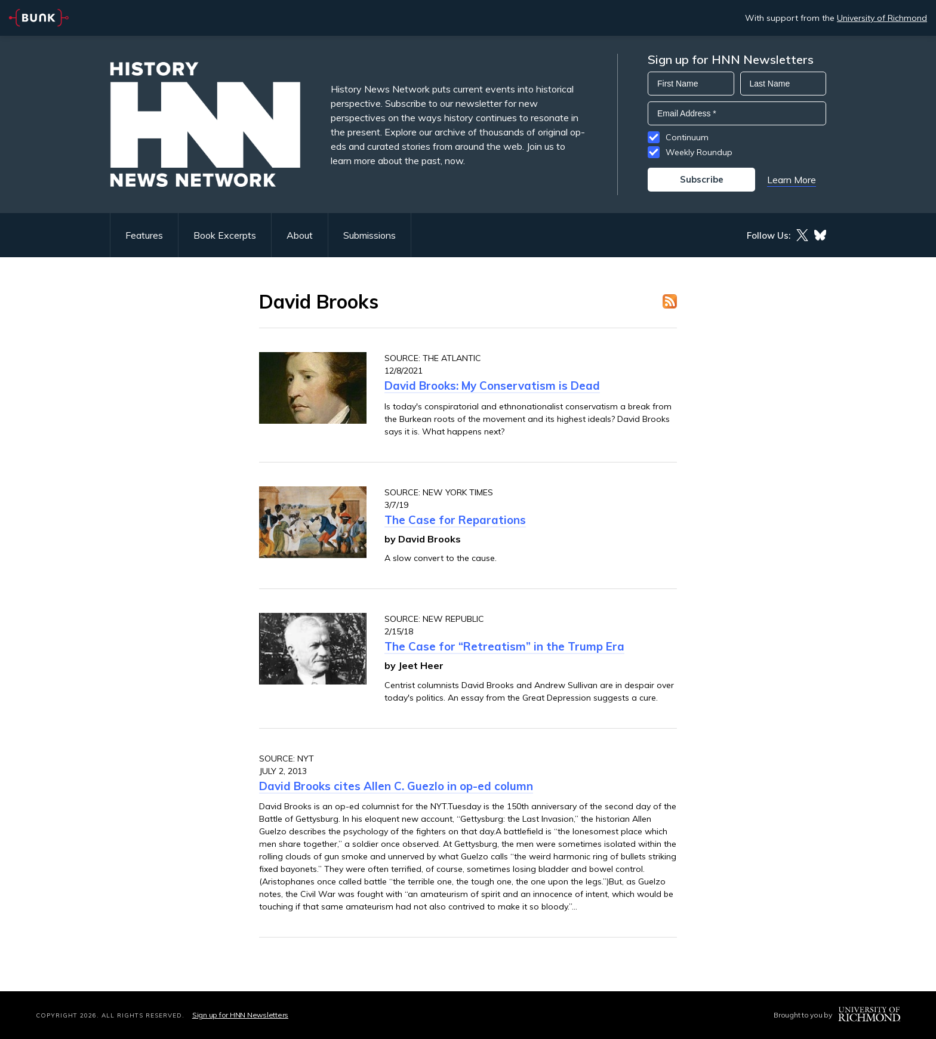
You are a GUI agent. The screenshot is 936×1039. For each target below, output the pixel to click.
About (300, 235)
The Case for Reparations (455, 520)
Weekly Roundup (699, 152)
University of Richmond (882, 18)
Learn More (791, 180)
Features (144, 235)
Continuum (687, 137)
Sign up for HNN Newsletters (240, 1014)
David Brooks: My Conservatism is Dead (492, 385)
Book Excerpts (224, 235)
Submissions (369, 235)
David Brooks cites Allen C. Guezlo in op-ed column (396, 786)
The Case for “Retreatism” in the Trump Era (504, 646)
